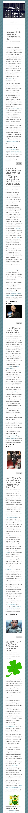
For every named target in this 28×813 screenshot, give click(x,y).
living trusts (18, 228)
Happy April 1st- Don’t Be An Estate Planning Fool (13, 35)
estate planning (15, 43)
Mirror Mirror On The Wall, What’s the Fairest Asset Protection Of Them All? (13, 482)
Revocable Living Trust (10, 726)
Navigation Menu (13, 22)
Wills (16, 189)
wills (11, 366)
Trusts (13, 189)
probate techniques (12, 149)
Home (7, 28)
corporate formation (16, 654)
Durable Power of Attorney (12, 535)
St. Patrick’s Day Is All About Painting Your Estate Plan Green (13, 646)
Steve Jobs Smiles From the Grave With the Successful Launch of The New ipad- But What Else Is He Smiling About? (13, 176)
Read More (19, 163)
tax (11, 189)
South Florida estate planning (12, 141)
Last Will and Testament (12, 517)
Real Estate (8, 189)
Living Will (9, 569)
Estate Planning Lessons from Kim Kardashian (13, 330)
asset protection (9, 43)
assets (10, 377)
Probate (20, 43)
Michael (11, 41)
